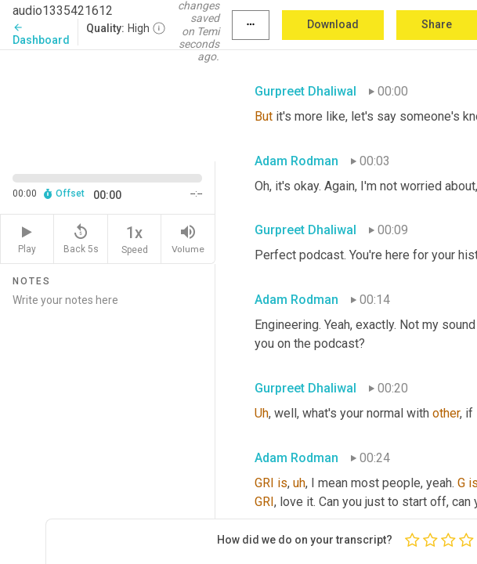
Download (333, 24)
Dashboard (41, 34)
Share (436, 24)
